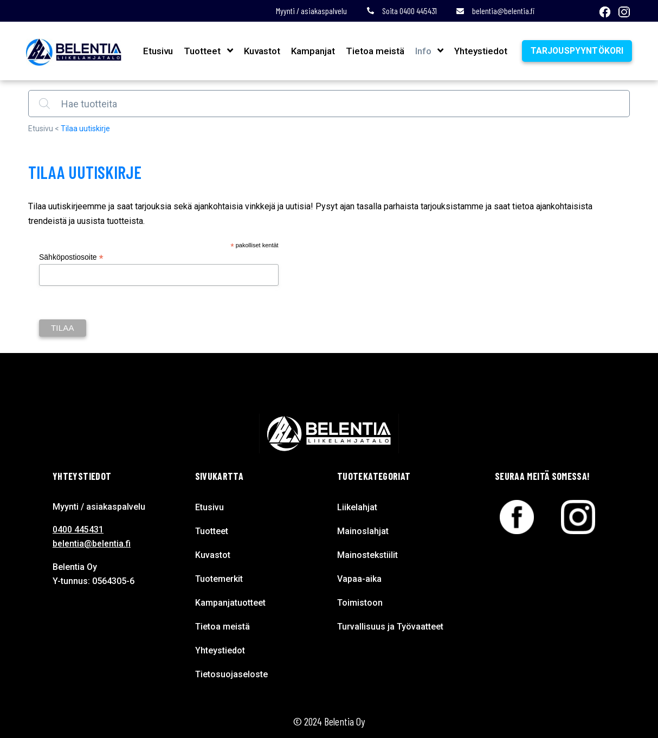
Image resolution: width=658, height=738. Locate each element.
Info (422, 51)
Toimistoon (360, 603)
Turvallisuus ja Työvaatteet (390, 626)
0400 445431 (78, 529)
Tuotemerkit (219, 579)
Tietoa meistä (373, 51)
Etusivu (157, 51)
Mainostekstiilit (367, 555)
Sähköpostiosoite (71, 257)
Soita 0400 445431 (401, 10)
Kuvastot (260, 51)
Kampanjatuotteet (230, 603)
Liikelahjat (357, 507)
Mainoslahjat (363, 531)
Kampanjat (311, 51)
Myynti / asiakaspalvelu (311, 10)
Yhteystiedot (479, 51)
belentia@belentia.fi (495, 10)
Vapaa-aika (359, 579)
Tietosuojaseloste (231, 674)
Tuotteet (201, 51)
